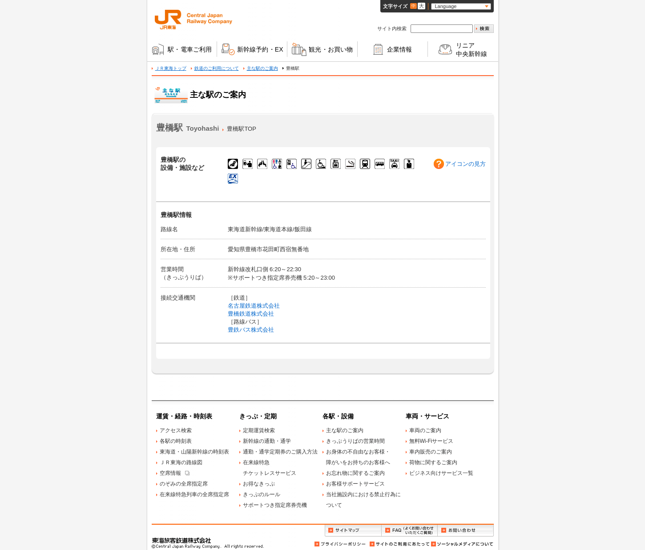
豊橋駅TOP (241, 128)
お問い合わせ (466, 531)
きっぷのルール (261, 494)
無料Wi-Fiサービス (431, 441)
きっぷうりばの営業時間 (355, 441)
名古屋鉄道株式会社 (254, 305)
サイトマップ (353, 531)
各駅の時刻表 (176, 441)
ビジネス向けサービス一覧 (441, 473)
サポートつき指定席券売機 (275, 505)
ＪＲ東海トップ (170, 68)
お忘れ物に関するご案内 (355, 473)
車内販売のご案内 (430, 452)
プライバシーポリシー (340, 544)
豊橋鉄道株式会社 (251, 313)
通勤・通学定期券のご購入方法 (280, 452)
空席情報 (170, 473)
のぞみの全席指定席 (184, 484)
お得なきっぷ (259, 484)
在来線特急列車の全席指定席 (194, 494)
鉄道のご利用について (216, 68)
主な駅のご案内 (262, 68)
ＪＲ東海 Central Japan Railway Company (193, 19)
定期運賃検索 (259, 430)
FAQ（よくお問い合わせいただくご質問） (409, 531)
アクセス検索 (176, 430)
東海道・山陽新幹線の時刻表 (194, 452)
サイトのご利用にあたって (399, 544)
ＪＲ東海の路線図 (181, 462)
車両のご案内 (425, 430)
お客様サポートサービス (355, 484)
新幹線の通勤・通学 (267, 441)
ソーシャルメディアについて (462, 544)
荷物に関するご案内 (433, 462)
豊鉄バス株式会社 (251, 329)
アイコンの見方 (465, 164)
